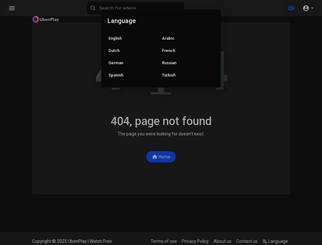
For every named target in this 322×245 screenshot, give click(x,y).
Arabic (168, 38)
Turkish (168, 75)
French (168, 50)
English (115, 38)
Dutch (113, 50)
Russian (169, 62)
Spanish (115, 75)
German (115, 62)
